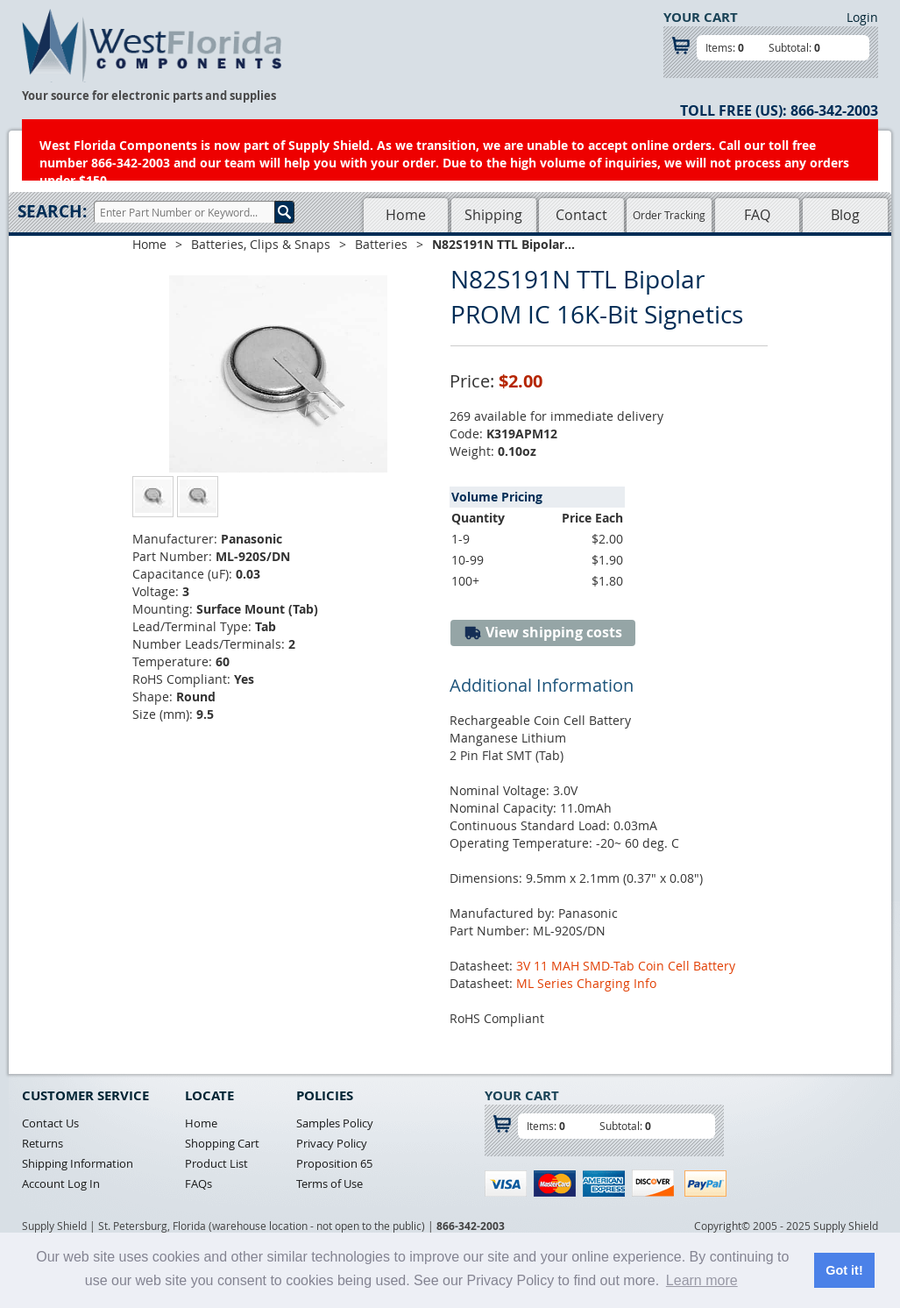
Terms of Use (329, 1183)
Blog (845, 214)
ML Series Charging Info (586, 983)
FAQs (198, 1183)
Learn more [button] (702, 1280)
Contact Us (50, 1123)
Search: (52, 211)
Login (862, 17)
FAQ (757, 214)
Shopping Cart (222, 1143)
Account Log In (61, 1183)
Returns (42, 1143)
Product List (216, 1163)
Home (406, 214)
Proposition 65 (334, 1163)
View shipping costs (543, 632)
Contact (581, 214)
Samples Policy (334, 1123)
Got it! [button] (844, 1270)
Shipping (493, 214)
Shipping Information (77, 1163)
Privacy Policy (331, 1143)
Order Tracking (669, 215)
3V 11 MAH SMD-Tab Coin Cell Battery (625, 965)
